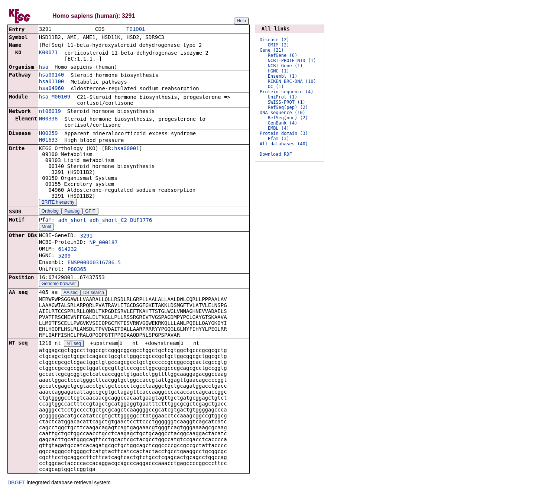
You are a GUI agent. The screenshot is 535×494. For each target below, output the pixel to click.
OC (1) (276, 86)
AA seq (71, 293)
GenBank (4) (282, 123)
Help (241, 20)
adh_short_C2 (108, 221)
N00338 (48, 119)
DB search (93, 293)
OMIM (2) (278, 45)
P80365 (77, 270)
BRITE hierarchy (58, 203)
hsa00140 (51, 75)
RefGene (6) (282, 55)
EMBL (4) (278, 128)
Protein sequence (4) (287, 91)
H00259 (48, 134)
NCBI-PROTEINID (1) (292, 60)
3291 (86, 236)
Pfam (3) (278, 138)
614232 (67, 250)
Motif (46, 227)
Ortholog (50, 211)
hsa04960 (51, 89)
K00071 (48, 53)
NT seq (74, 344)
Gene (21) (272, 50)
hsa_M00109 (54, 97)
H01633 (48, 140)
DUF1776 (141, 221)
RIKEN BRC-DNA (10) (292, 81)
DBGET (16, 484)
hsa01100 (51, 82)
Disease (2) (274, 39)
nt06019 (50, 112)
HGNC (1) (278, 71)
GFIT (90, 211)
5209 (64, 256)
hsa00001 (126, 149)
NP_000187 (104, 243)
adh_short (72, 221)
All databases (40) (284, 143)
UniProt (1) (282, 97)
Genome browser (59, 284)
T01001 (135, 29)
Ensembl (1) (282, 76)
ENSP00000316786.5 (94, 263)
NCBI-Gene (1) (285, 65)
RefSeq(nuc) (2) (288, 117)
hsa (43, 68)
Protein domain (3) (284, 133)
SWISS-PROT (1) (286, 102)
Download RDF (276, 154)
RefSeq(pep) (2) (288, 107)
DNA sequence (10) (282, 112)
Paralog (72, 211)
